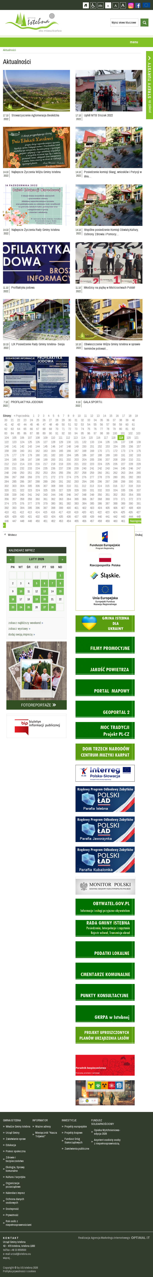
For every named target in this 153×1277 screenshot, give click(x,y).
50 (63, 424)
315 (107, 486)
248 (6, 472)
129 (61, 442)
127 (45, 442)
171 (107, 451)
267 (14, 477)
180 (37, 455)
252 (37, 472)
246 (131, 468)
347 (76, 494)
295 (92, 481)
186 (84, 455)
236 (53, 468)
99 (107, 433)
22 (18, 420)
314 (99, 486)
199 (45, 459)
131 (76, 442)
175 (138, 451)
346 (69, 494)
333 (107, 490)
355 (138, 494)
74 (82, 429)
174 (131, 451)
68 (44, 429)
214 (22, 464)
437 (76, 516)
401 (76, 508)
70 (56, 429)
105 (14, 437)
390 (131, 503)
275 (76, 477)
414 (37, 512)
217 (45, 464)
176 (6, 455)
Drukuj (138, 535)
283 (138, 477)
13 (98, 415)
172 (115, 451)
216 (37, 464)
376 (22, 503)
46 (37, 424)
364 (69, 499)
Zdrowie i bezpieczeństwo (15, 1159)
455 (76, 521)
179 (30, 455)
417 (61, 512)
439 (92, 516)
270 (37, 477)
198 (37, 459)
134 (100, 442)
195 (14, 459)
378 (37, 503)
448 (22, 521)
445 (138, 516)
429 (14, 516)
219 (61, 464)
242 (100, 468)
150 (84, 446)
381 (61, 503)
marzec (62, 559)
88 (37, 433)
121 (136, 437)
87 (31, 433)
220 (69, 464)
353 (123, 494)
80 (120, 429)
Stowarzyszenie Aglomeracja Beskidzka (35, 115)
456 (84, 521)
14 (104, 415)
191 (123, 455)
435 (61, 516)
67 (37, 429)
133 (92, 442)
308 (53, 486)
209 (123, 459)
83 (5, 433)
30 (69, 420)
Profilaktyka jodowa (22, 287)
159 (14, 451)
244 (115, 468)
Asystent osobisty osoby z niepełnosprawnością (107, 1141)
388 (115, 503)
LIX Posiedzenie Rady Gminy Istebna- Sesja (38, 344)
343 (45, 494)
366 (84, 499)
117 (106, 437)
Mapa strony (100, 5)
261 (107, 472)
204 (84, 459)
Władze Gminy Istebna (18, 1126)
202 (69, 459)
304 (22, 486)
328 (69, 490)
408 (131, 508)
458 (100, 521)
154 (115, 446)
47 (44, 424)
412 (22, 512)
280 (115, 477)
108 (37, 437)
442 (115, 516)
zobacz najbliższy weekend (25, 623)
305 (30, 486)
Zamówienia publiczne (77, 1148)
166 (69, 451)
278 (100, 477)
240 (84, 468)
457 (92, 521)
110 (53, 437)
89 (44, 433)
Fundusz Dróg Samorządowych (73, 1140)
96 (88, 433)
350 (100, 494)
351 (107, 494)
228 (131, 464)
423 (107, 512)
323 (30, 490)
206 (100, 459)
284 (6, 481)
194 (6, 459)
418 (68, 512)
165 (61, 451)
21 (12, 420)
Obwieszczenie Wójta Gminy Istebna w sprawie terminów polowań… (112, 346)
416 (53, 512)
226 (115, 464)
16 (117, 415)
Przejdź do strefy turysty (149, 85)
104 (6, 437)
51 (69, 424)
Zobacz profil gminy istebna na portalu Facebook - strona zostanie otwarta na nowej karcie (137, 5)
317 (123, 486)
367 (92, 499)
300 (131, 481)
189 (107, 455)
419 (76, 512)
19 (136, 415)
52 (76, 424)
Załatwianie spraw (16, 1139)
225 (107, 464)
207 (107, 459)
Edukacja (11, 1145)
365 (76, 499)
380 (53, 503)
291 (61, 481)
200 (53, 459)
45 (31, 424)
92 (63, 433)
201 (61, 459)
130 (69, 442)
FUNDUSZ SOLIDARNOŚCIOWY (102, 1122)
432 (37, 516)
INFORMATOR (40, 1120)
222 (84, 464)
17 (123, 415)
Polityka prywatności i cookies (19, 1271)
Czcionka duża (123, 5)
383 (76, 503)
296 (100, 481)
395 (30, 508)
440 (100, 516)
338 (6, 494)
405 (107, 508)
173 (123, 451)
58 (114, 424)
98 (101, 433)
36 (107, 420)
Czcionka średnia (115, 5)
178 (22, 455)
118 (113, 437)
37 (114, 420)
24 (31, 420)
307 (45, 486)
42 (12, 424)
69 (50, 429)
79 (114, 429)
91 (56, 433)
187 (92, 455)
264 (131, 472)
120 (129, 437)
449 (30, 521)
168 (84, 451)
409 (138, 508)
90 (50, 433)
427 (138, 512)
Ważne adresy (43, 1126)
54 (88, 424)
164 (53, 451)
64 (18, 429)
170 (100, 451)
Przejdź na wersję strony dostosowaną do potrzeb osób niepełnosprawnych (93, 5)
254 (53, 472)
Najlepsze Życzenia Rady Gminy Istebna (36, 229)
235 (45, 468)
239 (76, 468)
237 (61, 468)
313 (92, 486)
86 (25, 433)
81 (127, 429)
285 (14, 481)
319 (138, 486)
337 (138, 490)
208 (115, 459)
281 (123, 477)
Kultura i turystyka (15, 1177)
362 (53, 499)
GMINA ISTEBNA (12, 1120)
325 (45, 490)
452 (53, 521)
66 (31, 429)
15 (110, 415)
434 (53, 516)
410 (6, 512)
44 (25, 424)
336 (131, 490)
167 (76, 451)
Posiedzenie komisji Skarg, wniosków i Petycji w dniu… (113, 174)
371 (123, 499)
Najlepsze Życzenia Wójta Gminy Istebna (36, 172)
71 (63, 429)
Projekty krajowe (73, 1132)
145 (45, 446)
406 (115, 508)
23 (25, 420)
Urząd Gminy (13, 1132)
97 (95, 433)
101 (123, 433)
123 (14, 442)
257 (76, 472)
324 (37, 490)
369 (107, 499)
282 (131, 477)
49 (56, 424)
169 (92, 451)
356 (6, 499)
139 (138, 442)
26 (44, 420)
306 (37, 486)
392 (6, 508)
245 (123, 468)
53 (82, 424)
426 (130, 512)
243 (107, 468)
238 (69, 468)
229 (138, 464)
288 (37, 481)
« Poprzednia (21, 415)
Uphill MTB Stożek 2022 (98, 115)
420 (84, 512)
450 (37, 521)
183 (61, 455)
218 (53, 464)
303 (14, 486)
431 (30, 516)
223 (92, 464)
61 (133, 424)
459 (107, 521)
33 (88, 420)
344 (53, 494)
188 (100, 455)
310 (69, 486)
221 (76, 464)
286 (22, 481)
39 (127, 420)
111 (60, 437)
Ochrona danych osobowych (15, 1200)
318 (130, 486)
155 (123, 446)
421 (92, 512)
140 (6, 446)
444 (131, 516)
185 (76, 455)
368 (100, 499)
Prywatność (12, 1215)
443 (123, 516)
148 (69, 446)
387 (107, 503)
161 (30, 451)
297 (107, 481)
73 (76, 429)
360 (37, 499)
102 (130, 433)
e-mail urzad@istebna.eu (17, 1254)
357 (14, 499)
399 (61, 508)
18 (129, 415)
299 (123, 481)
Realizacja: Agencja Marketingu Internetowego (104, 1238)
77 (101, 429)
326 (53, 490)
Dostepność (12, 1209)
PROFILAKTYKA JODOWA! (27, 402)
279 (107, 477)
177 (14, 455)
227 (123, 464)
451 (45, 521)
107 (30, 437)
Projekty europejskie (76, 1126)
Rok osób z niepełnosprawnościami (18, 1223)
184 (69, 455)
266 (6, 477)
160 (22, 451)
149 (76, 446)
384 (84, 503)
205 (92, 459)
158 (6, 451)
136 (115, 442)
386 (100, 503)
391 (138, 503)
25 (37, 420)
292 (69, 481)
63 (12, 429)
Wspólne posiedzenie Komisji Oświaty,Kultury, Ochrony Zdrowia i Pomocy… (111, 231)
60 (127, 424)
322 (22, 490)
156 (131, 446)
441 (107, 516)
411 (14, 512)
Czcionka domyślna (108, 5)
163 (45, 451)
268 (22, 477)
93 (69, 433)
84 (12, 433)
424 (115, 512)
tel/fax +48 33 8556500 (14, 1250)
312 (84, 486)
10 (79, 415)
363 (61, 499)
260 (100, 472)
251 (30, 472)
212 (6, 464)
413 (29, 512)
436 (69, 516)
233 (30, 468)
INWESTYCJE (69, 1120)
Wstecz (12, 535)
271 (45, 477)
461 (123, 521)
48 (50, 424)
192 (131, 455)
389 (123, 503)
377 (30, 503)
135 (107, 442)
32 (82, 420)
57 (107, 424)
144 (37, 446)
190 (115, 455)
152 (100, 446)
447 (14, 521)
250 (22, 472)
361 (45, 499)
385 (92, 503)
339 (14, 494)
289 (45, 481)
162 (37, 451)
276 (84, 477)
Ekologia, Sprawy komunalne (15, 1169)
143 (30, 446)
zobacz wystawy (19, 628)
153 (107, 446)
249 (14, 472)
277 (92, 477)
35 (101, 420)
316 (115, 486)
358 (22, 499)
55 (95, 424)
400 (69, 508)
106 (22, 437)
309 (61, 486)
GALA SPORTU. (93, 402)
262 (115, 472)
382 (69, 503)
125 (30, 442)
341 (30, 494)
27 (50, 420)
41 (5, 424)
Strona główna (85, 5)
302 (6, 486)
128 (53, 442)
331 (92, 490)
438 (84, 516)
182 (53, 455)
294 (84, 481)
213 (14, 464)
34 (95, 420)
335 (123, 490)
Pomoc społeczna (16, 1151)
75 (88, 429)
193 (138, 455)
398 (53, 508)
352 (115, 494)
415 (45, 512)
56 (101, 424)
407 (123, 508)
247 (138, 468)
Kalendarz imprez (15, 1193)
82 (133, 429)
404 (100, 508)
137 (123, 442)
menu (134, 41)
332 (100, 490)
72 (69, 429)
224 (100, 464)
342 (37, 494)
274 (69, 477)
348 (84, 494)
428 (6, 516)
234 (37, 468)
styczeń (11, 559)
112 (68, 437)
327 (61, 490)
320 (6, 490)
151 (92, 446)
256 (69, 472)
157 (138, 446)
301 (138, 481)
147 (61, 446)
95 (82, 433)
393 (14, 508)
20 (5, 420)
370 (115, 499)
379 (45, 503)
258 (84, 472)
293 (76, 481)
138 (131, 442)
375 (14, 503)
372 (131, 499)
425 (123, 512)
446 (6, 521)
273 (61, 477)
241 (92, 468)
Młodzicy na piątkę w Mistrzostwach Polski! (109, 287)
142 (22, 446)
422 (99, 512)
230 (6, 468)
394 (22, 508)
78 (107, 429)
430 (22, 516)
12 (91, 415)
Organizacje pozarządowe (13, 1184)
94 (76, 433)
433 (45, 516)
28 (56, 420)
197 (30, 459)
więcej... (7, 1258)
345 (61, 494)
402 (84, 508)
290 (53, 481)
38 (120, 420)
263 (123, 472)
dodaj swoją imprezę (21, 634)
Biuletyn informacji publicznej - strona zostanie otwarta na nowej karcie (36, 715)
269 (30, 477)
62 (5, 429)
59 (120, 424)
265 (138, 472)
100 (115, 433)
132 (84, 442)
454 (69, 521)
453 (61, 521)
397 (45, 508)
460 (115, 521)
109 (45, 437)
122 (6, 442)
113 (75, 437)
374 (6, 503)
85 (18, 433)
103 (138, 433)
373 (138, 499)
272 (53, 477)
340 (22, 494)
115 (91, 437)
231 (14, 468)
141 (14, 446)
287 (30, 481)
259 (92, 472)
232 (22, 468)
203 (76, 459)
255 (61, 472)
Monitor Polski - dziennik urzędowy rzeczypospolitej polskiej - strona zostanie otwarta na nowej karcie (105, 878)
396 (37, 508)
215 (30, 464)
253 (45, 472)
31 (76, 420)
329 (76, 490)
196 (22, 459)
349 (92, 494)
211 (138, 459)
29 (63, 420)
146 (53, 446)
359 (30, 499)
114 (83, 437)
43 (18, 424)
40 (133, 420)
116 (98, 437)
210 (131, 459)
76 (95, 429)
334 (115, 490)
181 (45, 455)
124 (22, 442)
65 (25, 429)
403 (92, 508)
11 (85, 415)
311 (76, 486)
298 (115, 481)
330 (84, 490)
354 (131, 494)
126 (37, 442)
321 (14, 490)
